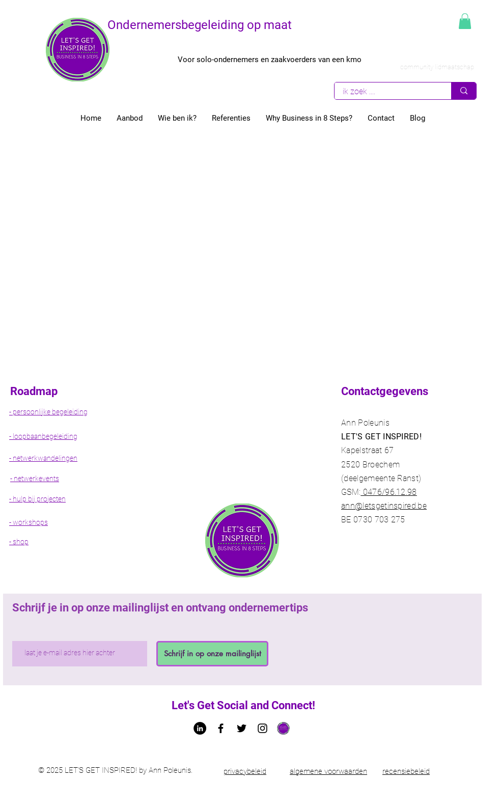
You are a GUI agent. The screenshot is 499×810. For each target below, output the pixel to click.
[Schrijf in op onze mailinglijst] (212, 653)
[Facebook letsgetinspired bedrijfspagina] (220, 728)
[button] (465, 21)
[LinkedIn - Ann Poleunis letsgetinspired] (199, 728)
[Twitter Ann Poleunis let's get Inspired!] (241, 728)
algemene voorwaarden (328, 771)
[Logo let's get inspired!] (283, 728)
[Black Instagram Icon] (262, 728)
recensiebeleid (406, 771)
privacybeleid (245, 771)
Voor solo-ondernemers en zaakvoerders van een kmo (270, 59)
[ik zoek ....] (386, 91)
